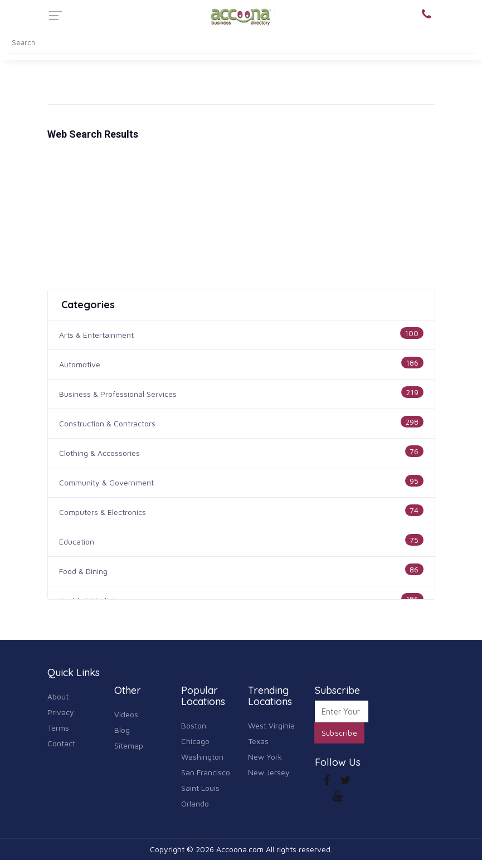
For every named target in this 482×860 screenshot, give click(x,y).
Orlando (195, 803)
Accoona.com (240, 849)
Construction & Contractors (107, 423)
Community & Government (106, 482)
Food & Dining (83, 571)
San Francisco (205, 772)
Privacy (60, 712)
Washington (202, 756)
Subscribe (340, 732)
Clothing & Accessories (99, 453)
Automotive (79, 364)
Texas (258, 741)
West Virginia (271, 725)
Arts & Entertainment (96, 334)
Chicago (195, 741)
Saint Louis (200, 788)
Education (76, 541)
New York (265, 756)
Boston (193, 725)
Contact (61, 743)
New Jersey (269, 772)
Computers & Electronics (102, 512)
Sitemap (128, 745)
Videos (126, 714)
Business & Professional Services (118, 394)
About (58, 696)
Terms (58, 727)
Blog (122, 730)
